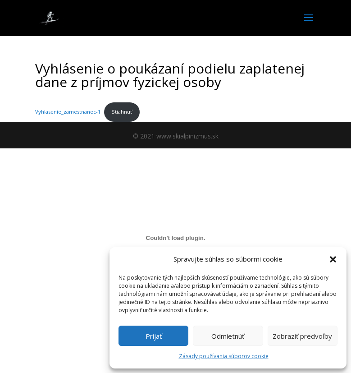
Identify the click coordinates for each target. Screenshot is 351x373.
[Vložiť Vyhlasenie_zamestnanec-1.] (175, 237)
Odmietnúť (227, 336)
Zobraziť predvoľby (302, 336)
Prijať (154, 336)
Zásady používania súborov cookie (224, 356)
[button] (332, 259)
